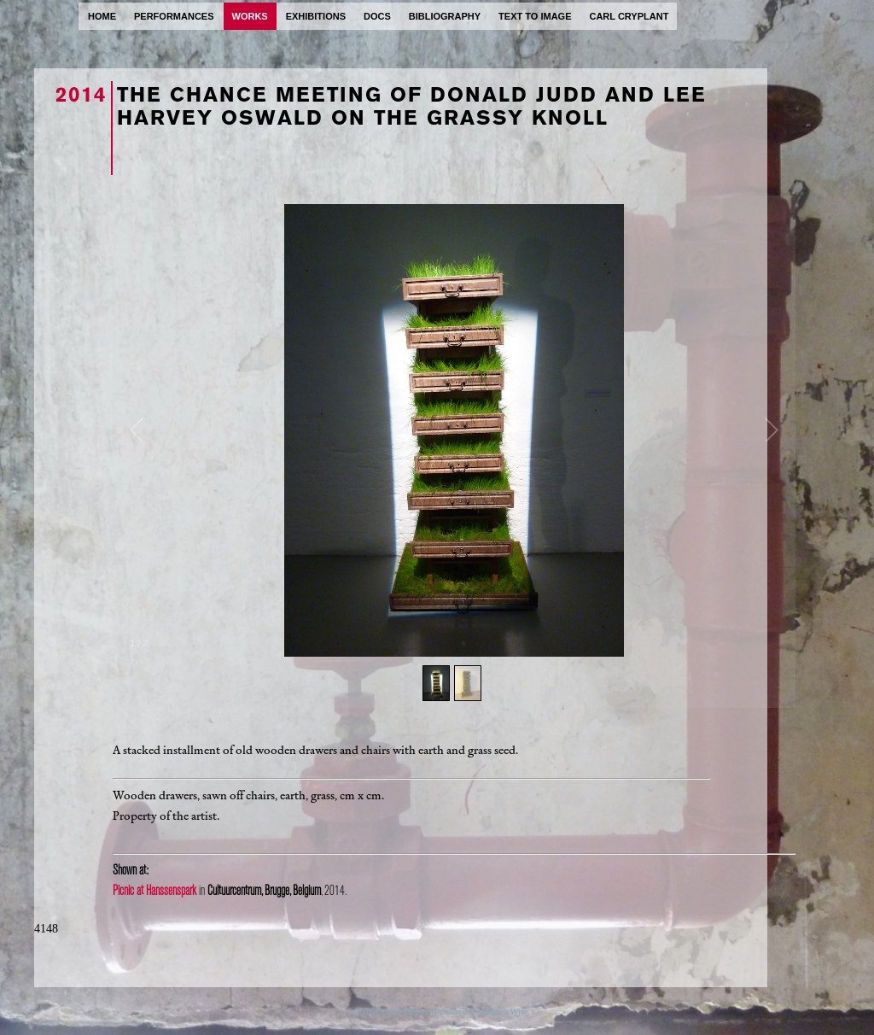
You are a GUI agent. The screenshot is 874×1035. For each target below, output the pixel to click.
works (250, 16)
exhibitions (316, 16)
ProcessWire (504, 1011)
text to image (534, 16)
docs (377, 16)
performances (174, 16)
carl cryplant (628, 16)
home (102, 16)
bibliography (445, 16)
